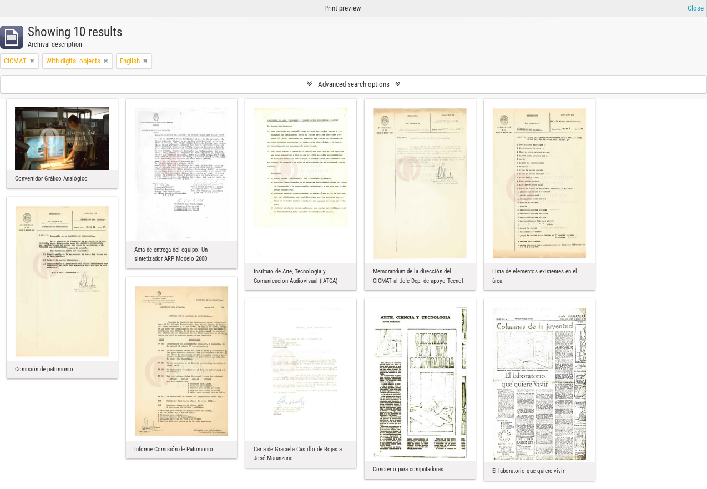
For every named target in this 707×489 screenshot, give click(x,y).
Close (696, 8)
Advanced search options (354, 84)
